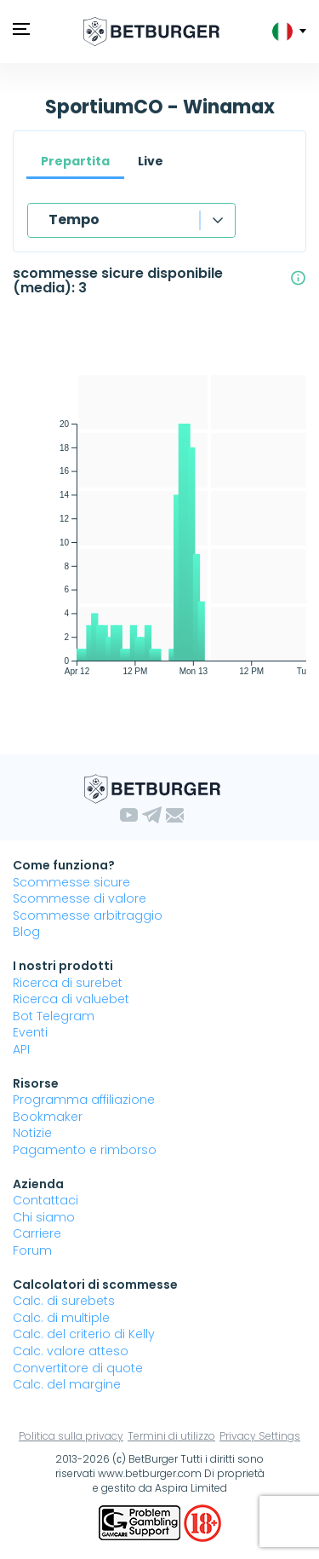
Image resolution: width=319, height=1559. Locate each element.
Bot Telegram (53, 1016)
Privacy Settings (259, 1436)
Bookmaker (48, 1116)
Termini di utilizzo (171, 1436)
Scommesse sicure (71, 882)
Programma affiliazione (84, 1099)
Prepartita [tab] (75, 161)
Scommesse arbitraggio (87, 915)
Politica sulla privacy (71, 1436)
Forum (32, 1250)
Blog (26, 931)
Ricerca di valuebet (71, 999)
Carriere (37, 1233)
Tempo (74, 219)
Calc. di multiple (61, 1317)
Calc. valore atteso (70, 1351)
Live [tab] (150, 161)
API (21, 1049)
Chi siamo (44, 1217)
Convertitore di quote (78, 1368)
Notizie (32, 1132)
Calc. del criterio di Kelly (84, 1333)
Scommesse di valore (79, 898)
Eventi (30, 1032)
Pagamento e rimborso (85, 1149)
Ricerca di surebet (67, 982)
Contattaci (45, 1200)
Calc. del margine (67, 1384)
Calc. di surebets (64, 1300)
